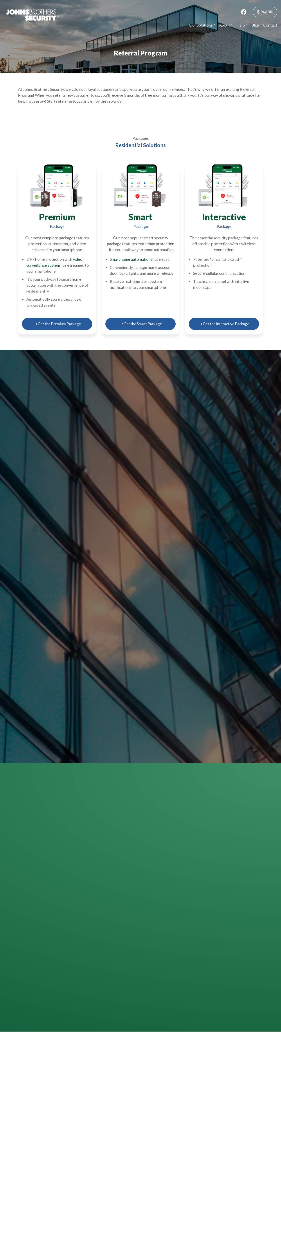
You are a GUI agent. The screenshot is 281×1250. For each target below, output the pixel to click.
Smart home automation (130, 259)
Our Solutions (202, 24)
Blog (255, 24)
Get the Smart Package (140, 323)
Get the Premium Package (57, 323)
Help (241, 24)
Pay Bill (265, 11)
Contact (270, 24)
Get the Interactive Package (223, 323)
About (225, 24)
